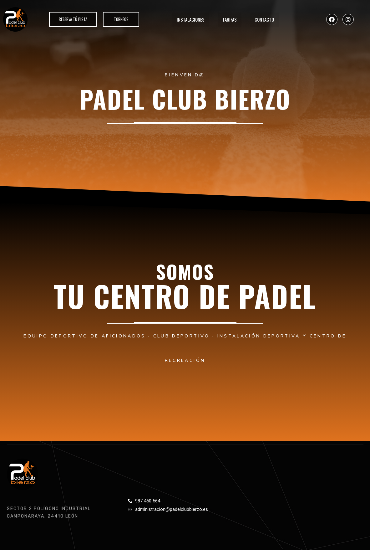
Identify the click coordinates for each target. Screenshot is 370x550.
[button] (72, 19)
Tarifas (229, 19)
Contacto (264, 19)
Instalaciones (191, 19)
